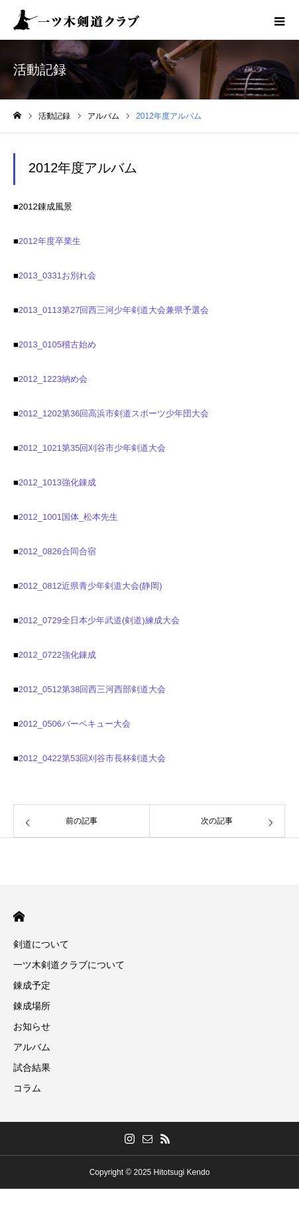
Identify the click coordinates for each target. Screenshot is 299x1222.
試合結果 (31, 1067)
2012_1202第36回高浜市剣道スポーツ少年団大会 (114, 413)
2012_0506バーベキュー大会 (75, 724)
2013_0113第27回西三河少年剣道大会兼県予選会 (114, 310)
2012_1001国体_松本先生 (68, 517)
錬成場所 (31, 1006)
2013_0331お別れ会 (57, 275)
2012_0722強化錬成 (57, 655)
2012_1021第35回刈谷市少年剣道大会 (92, 448)
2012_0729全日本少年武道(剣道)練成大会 (99, 620)
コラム (27, 1088)
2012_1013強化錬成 (57, 482)
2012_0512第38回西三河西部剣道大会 (92, 689)
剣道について (41, 944)
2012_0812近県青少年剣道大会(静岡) (90, 586)
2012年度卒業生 (50, 241)
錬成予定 (31, 985)
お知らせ (31, 1026)
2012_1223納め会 (53, 379)
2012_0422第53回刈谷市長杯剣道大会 (92, 758)
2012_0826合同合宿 (57, 551)
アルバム (31, 1047)
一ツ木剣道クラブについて (69, 964)
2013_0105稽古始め (57, 344)
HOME (19, 916)
